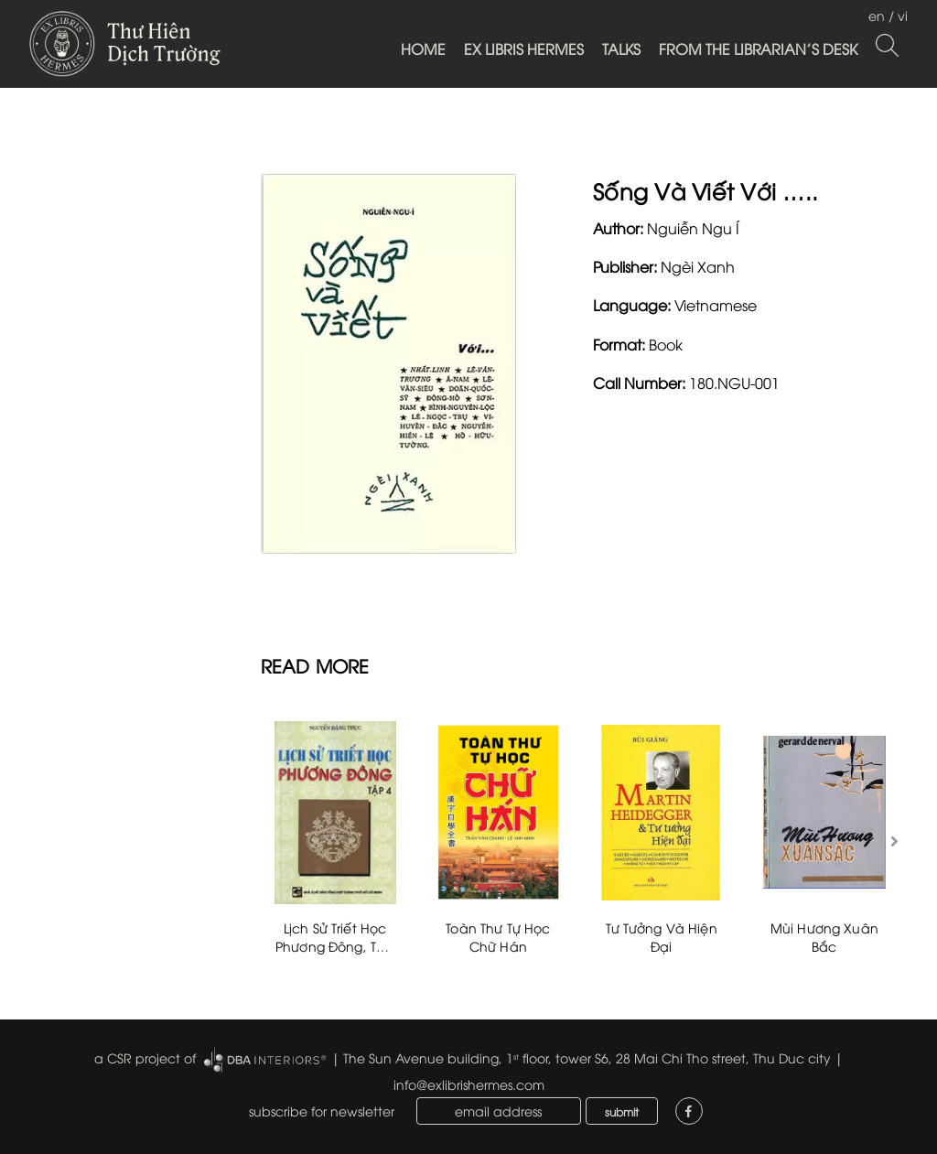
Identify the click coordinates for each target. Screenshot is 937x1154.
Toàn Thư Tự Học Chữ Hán (498, 936)
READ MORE (315, 664)
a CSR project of (145, 1057)
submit (622, 1111)
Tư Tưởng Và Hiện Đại (661, 936)
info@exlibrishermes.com (468, 1084)
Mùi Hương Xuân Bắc (824, 936)
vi (903, 15)
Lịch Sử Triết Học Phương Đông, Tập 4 (334, 945)
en (876, 15)
